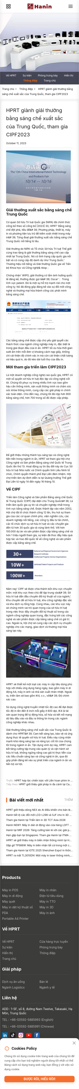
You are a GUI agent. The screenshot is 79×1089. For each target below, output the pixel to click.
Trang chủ (50, 80)
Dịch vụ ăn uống (13, 981)
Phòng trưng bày (48, 75)
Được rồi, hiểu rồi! (39, 1079)
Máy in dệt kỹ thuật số (17, 907)
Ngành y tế (47, 987)
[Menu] (70, 6)
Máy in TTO (48, 901)
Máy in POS (10, 890)
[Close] (74, 1043)
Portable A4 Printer (15, 918)
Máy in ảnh (47, 913)
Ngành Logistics (13, 987)
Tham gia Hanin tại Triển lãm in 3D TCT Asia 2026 (36, 820)
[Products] (8, 6)
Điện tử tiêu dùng (51, 896)
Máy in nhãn (48, 890)
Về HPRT (11, 75)
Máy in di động (12, 896)
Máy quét (8, 901)
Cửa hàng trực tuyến (54, 941)
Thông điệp (30, 80)
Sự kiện (27, 75)
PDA (5, 913)
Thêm (68, 799)
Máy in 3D (47, 907)
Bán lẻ (44, 981)
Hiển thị (68, 75)
